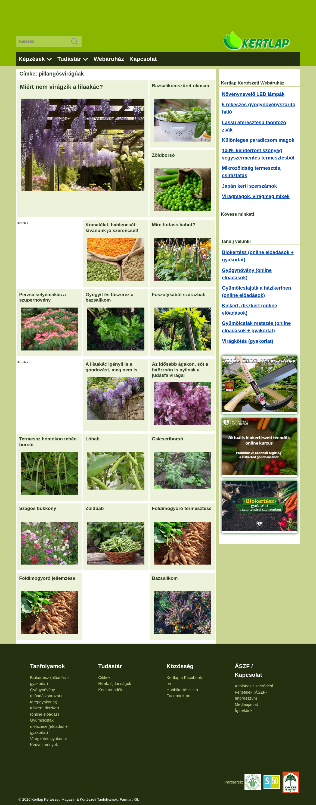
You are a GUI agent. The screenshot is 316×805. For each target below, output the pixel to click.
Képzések (31, 59)
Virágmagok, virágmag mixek (256, 196)
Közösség (179, 666)
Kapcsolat (143, 59)
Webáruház (109, 59)
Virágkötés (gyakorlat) (247, 341)
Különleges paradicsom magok (258, 140)
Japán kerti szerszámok (249, 186)
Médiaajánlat (246, 704)
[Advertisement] (158, 13)
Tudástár (69, 59)
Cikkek (104, 677)
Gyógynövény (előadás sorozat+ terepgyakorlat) (46, 695)
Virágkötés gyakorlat (48, 738)
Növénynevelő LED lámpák (253, 94)
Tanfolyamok (47, 666)
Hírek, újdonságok (114, 683)
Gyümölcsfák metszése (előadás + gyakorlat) (49, 726)
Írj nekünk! (244, 710)
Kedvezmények (44, 744)
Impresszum (246, 698)
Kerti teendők (110, 689)
